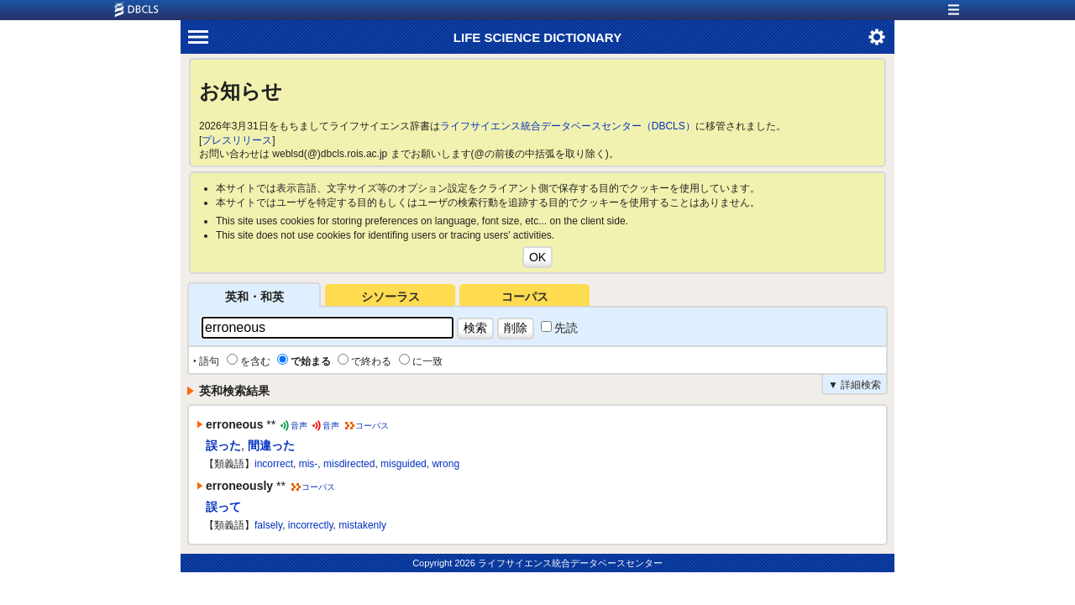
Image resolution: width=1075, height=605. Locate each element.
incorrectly (310, 525)
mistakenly (362, 525)
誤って (223, 506)
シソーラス (390, 296)
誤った (223, 445)
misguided (403, 464)
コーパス (524, 296)
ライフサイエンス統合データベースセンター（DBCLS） (567, 126)
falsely (268, 525)
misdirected (349, 464)
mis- (308, 464)
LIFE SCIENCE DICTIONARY (537, 37)
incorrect (273, 464)
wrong (445, 464)
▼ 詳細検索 (854, 385)
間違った (271, 445)
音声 (299, 425)
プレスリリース (237, 140)
